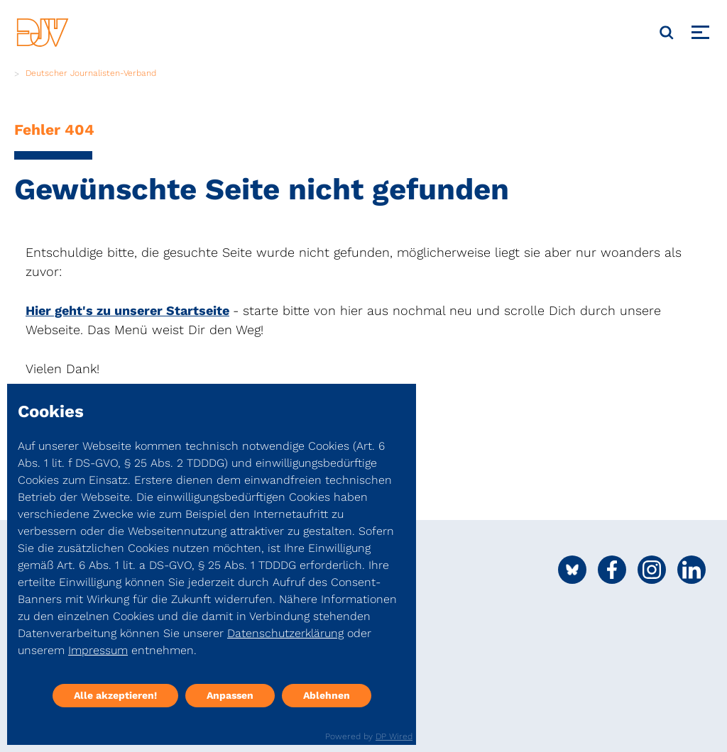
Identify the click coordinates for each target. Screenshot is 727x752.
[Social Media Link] (572, 569)
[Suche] (667, 33)
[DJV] (42, 32)
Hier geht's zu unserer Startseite (127, 310)
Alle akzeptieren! (115, 695)
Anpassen (230, 695)
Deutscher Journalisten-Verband (91, 73)
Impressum (98, 650)
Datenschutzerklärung (285, 633)
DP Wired (394, 736)
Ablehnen (326, 695)
